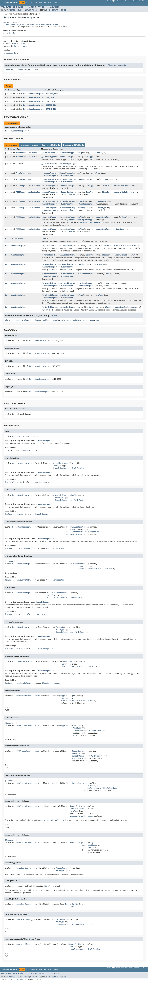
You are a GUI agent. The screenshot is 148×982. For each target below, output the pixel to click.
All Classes (54, 7)
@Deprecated (11, 561)
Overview (5, 3)
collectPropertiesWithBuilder (56, 201)
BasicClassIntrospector (17, 131)
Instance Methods (29, 145)
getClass (35, 320)
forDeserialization (51, 264)
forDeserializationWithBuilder (56, 274)
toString (77, 320)
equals (15, 320)
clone (7, 320)
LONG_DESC (50, 101)
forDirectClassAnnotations (54, 295)
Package (13, 3)
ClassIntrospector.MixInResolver (21, 70)
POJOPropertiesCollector (28, 186)
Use (27, 3)
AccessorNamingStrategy (80, 220)
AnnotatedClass (23, 173)
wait (85, 320)
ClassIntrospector (20, 44)
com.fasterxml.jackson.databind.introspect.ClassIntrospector (33, 24)
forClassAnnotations (51, 246)
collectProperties (50, 186)
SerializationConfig (69, 307)
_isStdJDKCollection (51, 164)
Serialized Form (10, 53)
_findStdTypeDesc (49, 157)
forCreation (47, 255)
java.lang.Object (10, 22)
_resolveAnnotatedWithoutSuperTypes (59, 179)
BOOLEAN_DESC (52, 94)
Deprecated (41, 3)
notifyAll (66, 320)
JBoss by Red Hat (21, 979)
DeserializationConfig (65, 255)
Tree (33, 3)
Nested (12, 10)
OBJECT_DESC (51, 105)
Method (33, 10)
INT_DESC (50, 97)
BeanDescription (86, 204)
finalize (25, 320)
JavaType (95, 153)
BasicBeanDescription (34, 94)
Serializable (9, 33)
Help (56, 3)
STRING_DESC (51, 109)
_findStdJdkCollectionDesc (54, 153)
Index (50, 3)
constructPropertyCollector (55, 217)
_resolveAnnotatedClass (53, 173)
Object (53, 315)
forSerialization (49, 307)
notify (56, 320)
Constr (25, 10)
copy (43, 238)
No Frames (39, 7)
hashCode (46, 320)
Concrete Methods (51, 145)
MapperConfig (75, 153)
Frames (31, 7)
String (72, 194)
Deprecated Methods (73, 145)
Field (19, 10)
